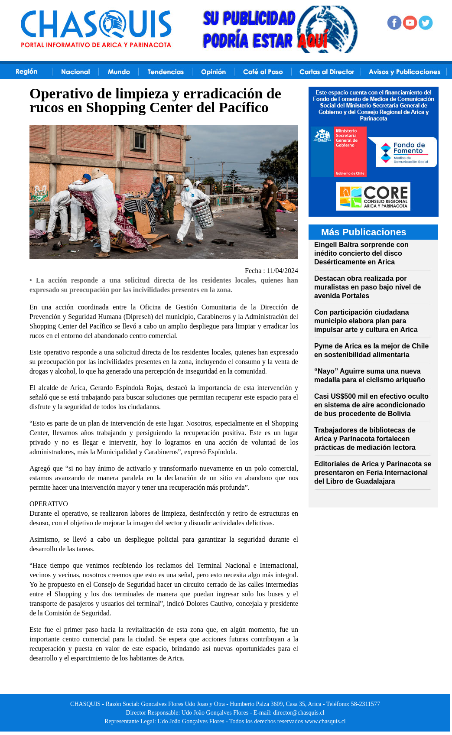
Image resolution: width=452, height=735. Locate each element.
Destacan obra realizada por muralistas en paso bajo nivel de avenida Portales (367, 287)
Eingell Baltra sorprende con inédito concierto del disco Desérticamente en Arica (361, 253)
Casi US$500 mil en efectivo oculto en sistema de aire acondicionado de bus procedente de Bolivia (371, 405)
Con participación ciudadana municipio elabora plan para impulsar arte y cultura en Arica (366, 321)
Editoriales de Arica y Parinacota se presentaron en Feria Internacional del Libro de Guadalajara (373, 472)
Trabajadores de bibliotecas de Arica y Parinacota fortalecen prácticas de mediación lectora (365, 438)
